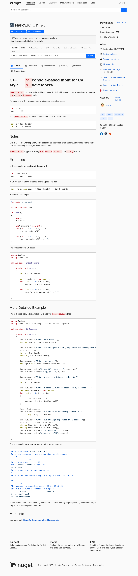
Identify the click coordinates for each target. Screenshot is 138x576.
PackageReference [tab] (35, 48)
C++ (103, 119)
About (57, 565)
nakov (108, 105)
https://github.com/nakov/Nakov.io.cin (41, 520)
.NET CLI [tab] (14, 48)
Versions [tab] (76, 66)
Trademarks (98, 565)
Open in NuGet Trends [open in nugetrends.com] (113, 85)
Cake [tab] (13, 52)
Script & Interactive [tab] (70, 48)
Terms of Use (67, 565)
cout (109, 115)
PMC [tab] (23, 48)
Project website (110, 54)
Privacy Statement (83, 565)
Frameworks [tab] (31, 66)
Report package (110, 90)
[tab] (30, 3)
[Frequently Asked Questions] (92, 542)
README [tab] (16, 66)
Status (53, 542)
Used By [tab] (63, 66)
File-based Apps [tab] (86, 48)
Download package (111, 69)
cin (103, 115)
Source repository (111, 59)
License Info (108, 64)
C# (110, 119)
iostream (119, 115)
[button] (90, 56)
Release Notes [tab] (18, 71)
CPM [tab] (47, 48)
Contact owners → (119, 98)
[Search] (124, 10)
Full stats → (122, 22)
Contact (14, 542)
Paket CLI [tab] (56, 48)
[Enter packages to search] (65, 10)
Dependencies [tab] (48, 66)
